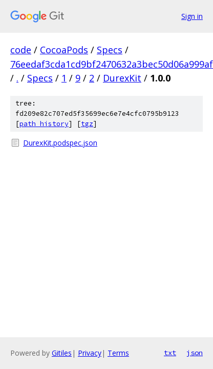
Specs (109, 50)
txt (170, 352)
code (20, 50)
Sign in (192, 16)
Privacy (89, 353)
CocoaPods (64, 50)
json (194, 352)
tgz (87, 123)
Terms (118, 353)
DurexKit (122, 78)
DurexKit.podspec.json (60, 143)
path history (44, 123)
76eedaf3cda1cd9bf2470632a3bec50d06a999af (111, 64)
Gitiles (62, 353)
